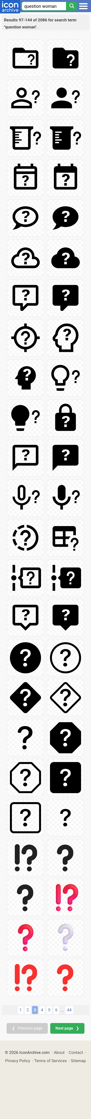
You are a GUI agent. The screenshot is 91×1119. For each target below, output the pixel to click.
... (62, 1010)
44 (69, 1009)
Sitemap (78, 1060)
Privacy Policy (17, 1060)
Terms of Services (50, 1060)
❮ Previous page (27, 1028)
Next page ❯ (67, 1028)
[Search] (71, 6)
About (59, 1052)
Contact (76, 1052)
